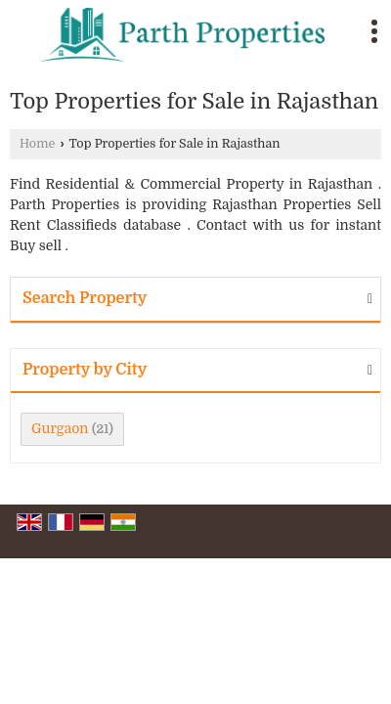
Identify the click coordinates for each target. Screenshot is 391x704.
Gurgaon (60, 428)
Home (37, 144)
